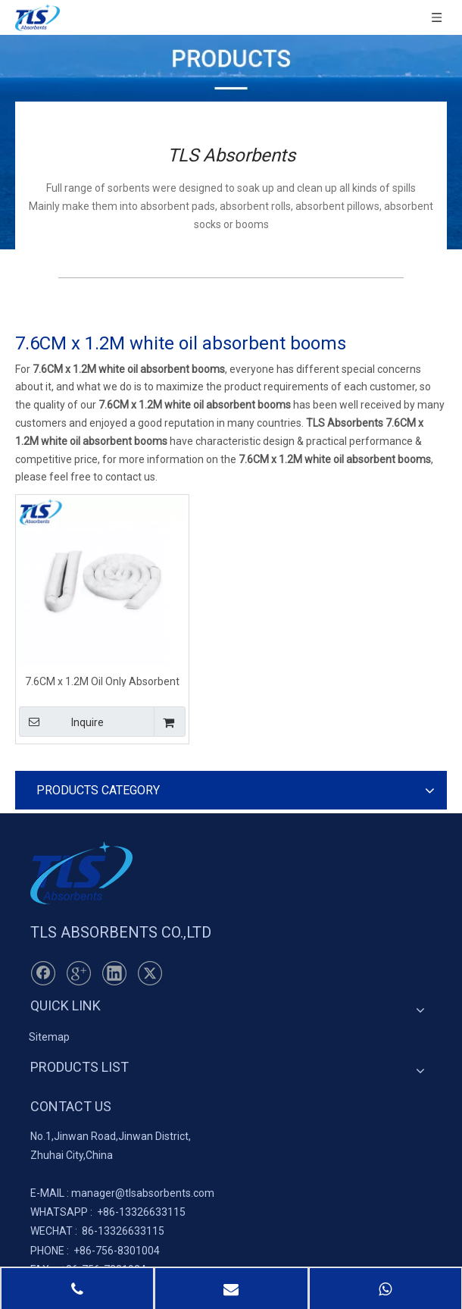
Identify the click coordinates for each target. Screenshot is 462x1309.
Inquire (61, 721)
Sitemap (49, 1037)
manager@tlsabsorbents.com (142, 1193)
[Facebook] (43, 973)
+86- (108, 1212)
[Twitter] (150, 973)
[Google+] (79, 973)
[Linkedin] (114, 973)
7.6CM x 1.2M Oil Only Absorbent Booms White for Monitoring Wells (102, 681)
